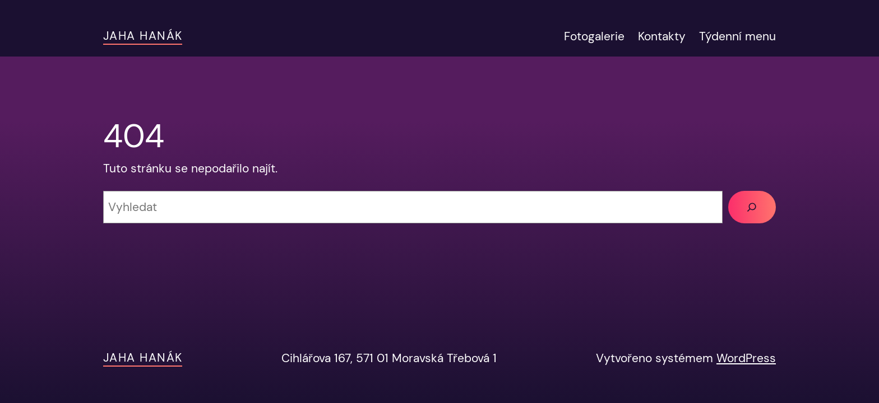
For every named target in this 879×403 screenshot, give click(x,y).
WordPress (746, 357)
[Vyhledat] (752, 207)
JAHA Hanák (142, 35)
